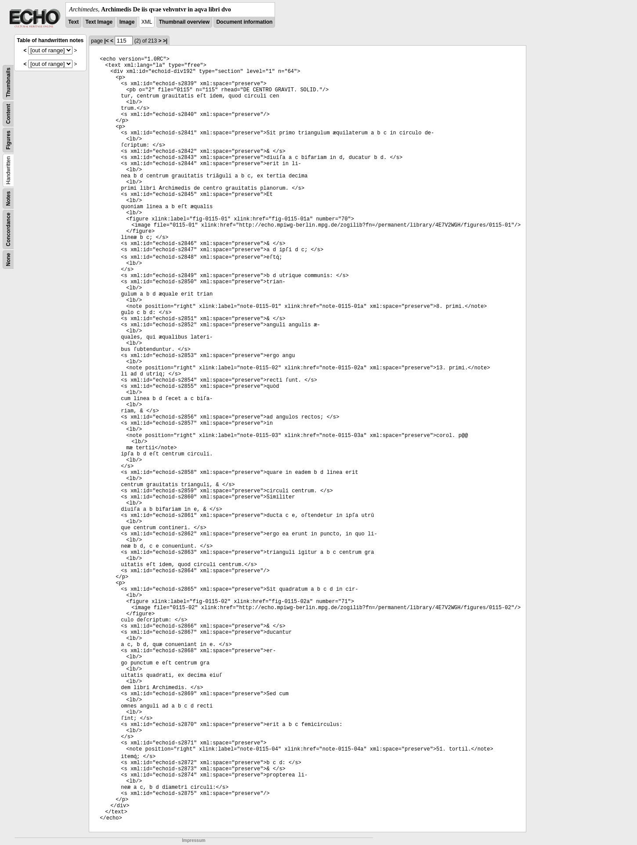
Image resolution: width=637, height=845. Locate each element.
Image (127, 22)
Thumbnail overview (184, 22)
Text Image (98, 22)
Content (8, 114)
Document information (244, 22)
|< (106, 41)
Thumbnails (8, 82)
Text (73, 22)
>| (165, 41)
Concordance (8, 229)
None (8, 259)
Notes (8, 198)
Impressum (193, 840)
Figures (8, 139)
